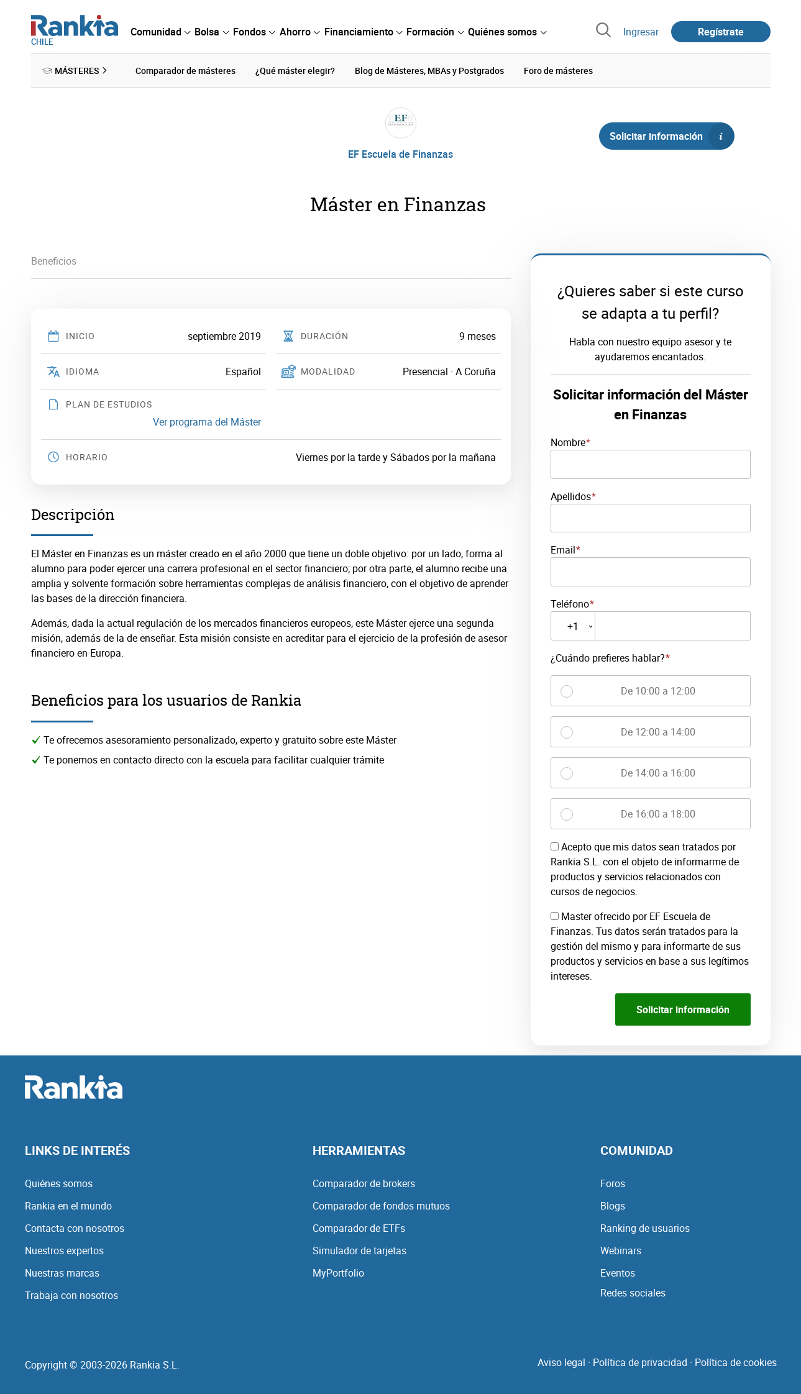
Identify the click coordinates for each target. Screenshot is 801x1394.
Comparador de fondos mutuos (381, 1205)
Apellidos (571, 496)
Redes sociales (633, 1292)
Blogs (612, 1205)
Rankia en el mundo (68, 1205)
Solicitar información (672, 136)
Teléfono (570, 604)
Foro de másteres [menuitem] (558, 70)
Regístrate (721, 32)
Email (563, 550)
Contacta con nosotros (74, 1227)
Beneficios (53, 261)
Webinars (620, 1250)
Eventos (617, 1272)
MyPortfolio (338, 1272)
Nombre (568, 442)
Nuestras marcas (62, 1272)
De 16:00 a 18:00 (658, 814)
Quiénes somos (59, 1183)
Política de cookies (736, 1362)
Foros (612, 1183)
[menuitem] (160, 31)
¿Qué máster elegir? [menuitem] (295, 70)
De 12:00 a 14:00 (658, 732)
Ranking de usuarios (645, 1227)
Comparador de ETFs (359, 1227)
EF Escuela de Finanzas (400, 154)
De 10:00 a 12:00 (658, 691)
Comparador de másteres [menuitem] (185, 70)
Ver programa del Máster (207, 422)
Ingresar (641, 32)
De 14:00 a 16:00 (658, 773)
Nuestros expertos (64, 1250)
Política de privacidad (640, 1362)
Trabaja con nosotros (71, 1294)
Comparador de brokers (364, 1183)
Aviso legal (561, 1362)
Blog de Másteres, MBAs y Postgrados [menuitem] (429, 70)
